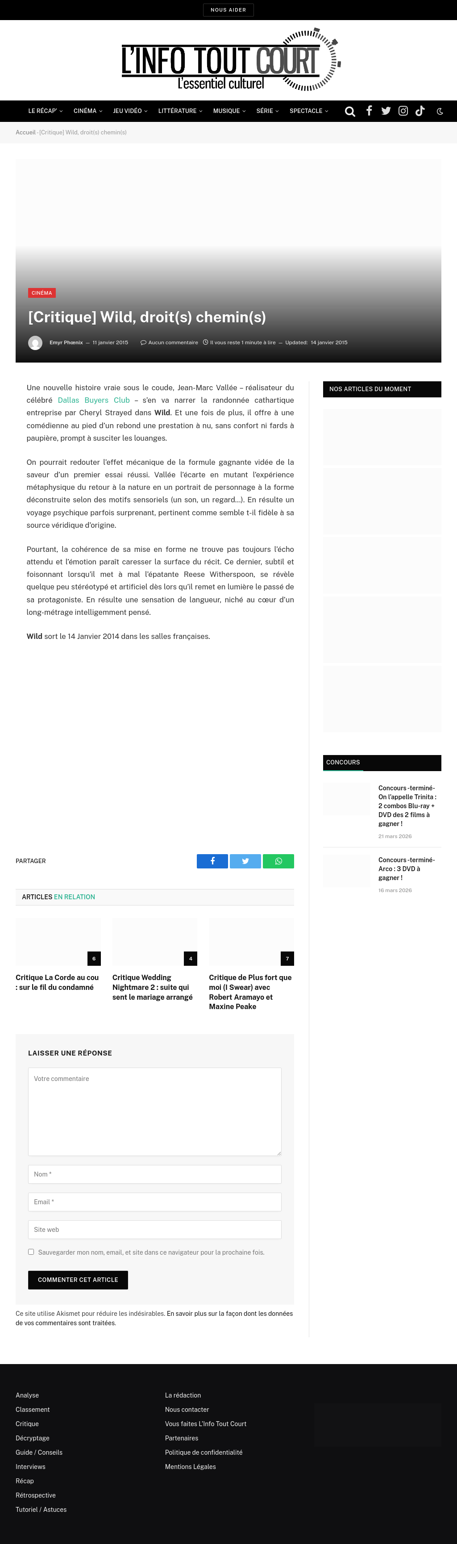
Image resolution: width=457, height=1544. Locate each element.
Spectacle (306, 111)
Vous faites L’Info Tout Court (206, 1423)
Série (265, 111)
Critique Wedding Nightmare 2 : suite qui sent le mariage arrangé (152, 987)
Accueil (26, 132)
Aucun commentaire (169, 342)
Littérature (177, 111)
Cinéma (85, 111)
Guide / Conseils (39, 1452)
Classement (33, 1409)
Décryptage (33, 1438)
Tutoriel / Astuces (41, 1509)
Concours (343, 762)
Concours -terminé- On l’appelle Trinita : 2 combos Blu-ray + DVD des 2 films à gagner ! (407, 806)
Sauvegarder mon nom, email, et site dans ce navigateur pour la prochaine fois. (151, 1252)
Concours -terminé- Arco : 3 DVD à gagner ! (406, 868)
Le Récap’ (42, 111)
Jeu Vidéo (127, 111)
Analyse (27, 1395)
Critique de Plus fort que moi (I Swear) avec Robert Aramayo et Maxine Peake (250, 992)
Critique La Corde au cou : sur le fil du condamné (57, 982)
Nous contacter (187, 1409)
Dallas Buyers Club (94, 400)
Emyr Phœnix (66, 342)
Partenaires (182, 1438)
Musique (226, 111)
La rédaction (183, 1395)
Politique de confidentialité (204, 1452)
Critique (27, 1423)
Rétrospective (36, 1495)
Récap (25, 1481)
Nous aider (228, 10)
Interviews (31, 1466)
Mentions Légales (190, 1466)
